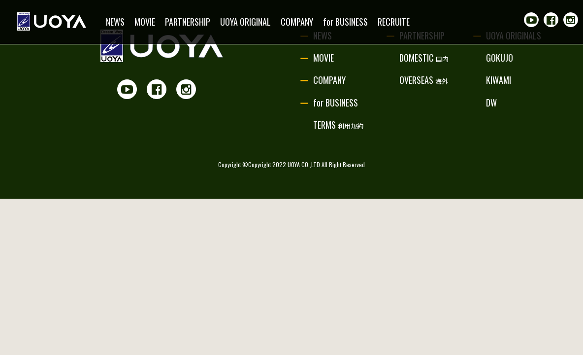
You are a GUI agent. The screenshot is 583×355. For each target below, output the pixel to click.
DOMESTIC (424, 57)
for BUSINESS (345, 21)
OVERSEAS (423, 79)
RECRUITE (394, 21)
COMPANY (297, 21)
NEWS (115, 21)
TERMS (338, 124)
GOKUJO (499, 57)
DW (491, 102)
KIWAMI (498, 79)
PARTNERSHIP (187, 21)
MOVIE (144, 21)
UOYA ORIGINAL (245, 21)
